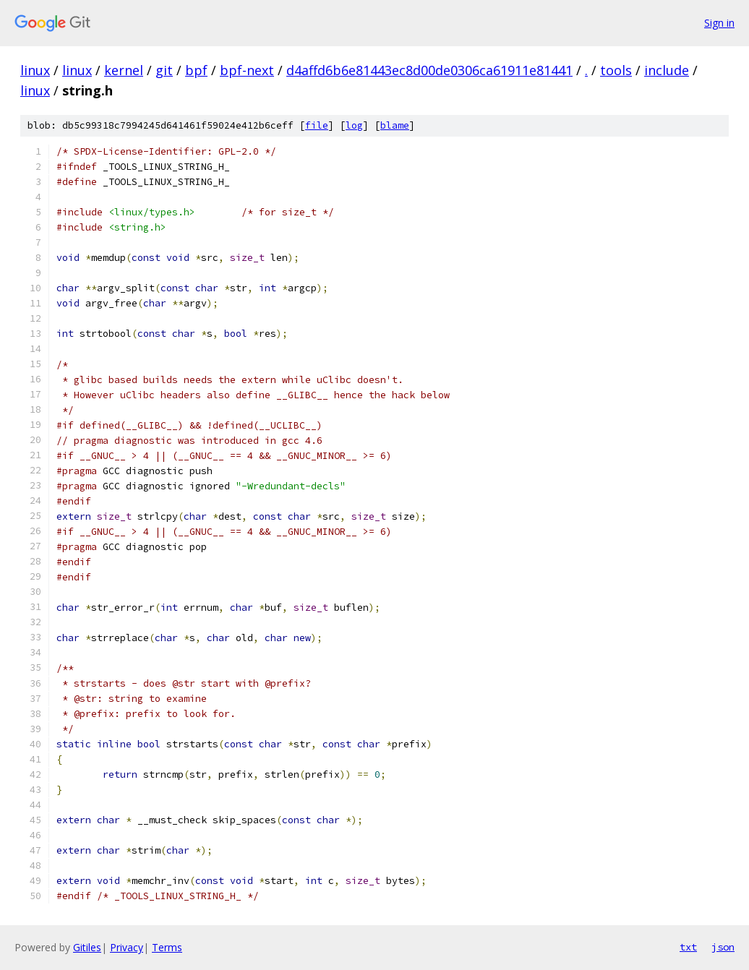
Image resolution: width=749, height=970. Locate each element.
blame (394, 125)
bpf (196, 70)
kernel (123, 70)
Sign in (719, 23)
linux (35, 70)
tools (616, 70)
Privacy (126, 947)
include (666, 70)
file (316, 125)
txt (688, 946)
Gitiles (87, 947)
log (354, 125)
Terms (167, 947)
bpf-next (247, 70)
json (723, 946)
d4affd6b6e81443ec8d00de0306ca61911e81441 (429, 70)
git (164, 70)
